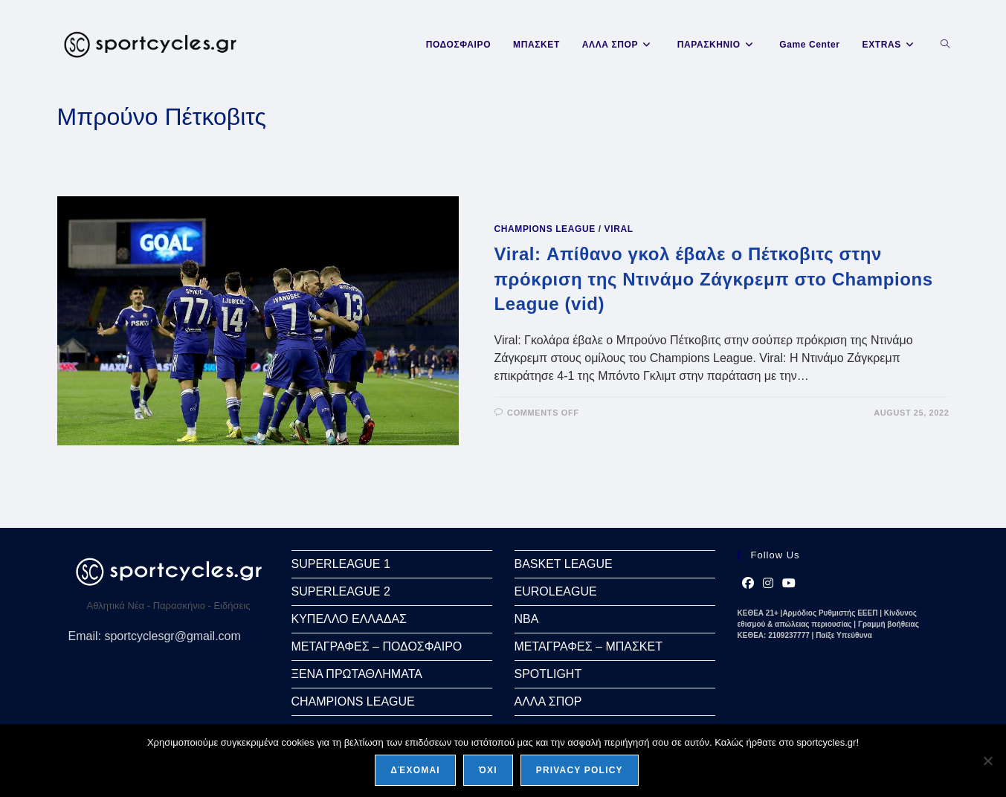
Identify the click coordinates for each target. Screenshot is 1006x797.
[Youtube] (789, 584)
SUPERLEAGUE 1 (340, 564)
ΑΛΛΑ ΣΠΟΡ (548, 701)
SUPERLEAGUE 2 (340, 591)
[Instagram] (768, 584)
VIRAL (618, 229)
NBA (527, 619)
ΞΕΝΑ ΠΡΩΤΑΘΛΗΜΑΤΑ (356, 674)
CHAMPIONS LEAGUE (545, 229)
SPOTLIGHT (548, 674)
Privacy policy (579, 770)
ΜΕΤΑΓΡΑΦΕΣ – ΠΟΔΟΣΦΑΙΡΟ (376, 646)
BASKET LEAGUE (564, 564)
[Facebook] (748, 584)
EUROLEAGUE (556, 591)
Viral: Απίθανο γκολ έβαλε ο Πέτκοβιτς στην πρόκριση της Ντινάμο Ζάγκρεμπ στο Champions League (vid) (713, 279)
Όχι (488, 770)
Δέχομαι (415, 770)
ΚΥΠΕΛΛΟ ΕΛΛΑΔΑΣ (349, 619)
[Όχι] (987, 760)
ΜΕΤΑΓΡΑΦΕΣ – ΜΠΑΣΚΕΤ (588, 646)
